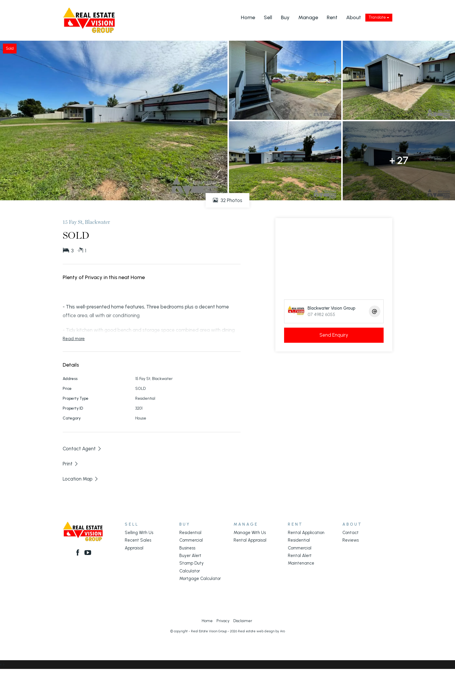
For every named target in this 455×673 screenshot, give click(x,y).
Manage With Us (250, 532)
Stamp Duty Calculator (191, 566)
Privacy (223, 620)
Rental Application (306, 532)
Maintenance (301, 563)
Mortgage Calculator (200, 578)
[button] (71, 463)
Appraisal (134, 548)
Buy (285, 17)
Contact (350, 532)
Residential (190, 532)
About (353, 17)
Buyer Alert (190, 555)
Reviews (350, 540)
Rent (332, 17)
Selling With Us (139, 532)
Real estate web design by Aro (261, 631)
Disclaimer (242, 620)
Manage (308, 17)
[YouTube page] (88, 553)
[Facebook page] (78, 553)
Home (248, 17)
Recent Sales (138, 540)
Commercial (191, 540)
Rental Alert (300, 555)
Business (187, 548)
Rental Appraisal (250, 540)
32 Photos (227, 200)
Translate (379, 17)
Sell (268, 17)
